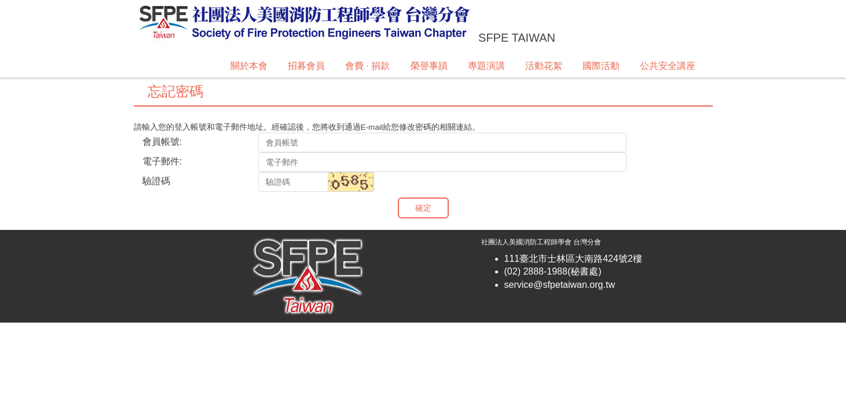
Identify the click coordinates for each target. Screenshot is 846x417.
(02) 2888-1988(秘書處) (553, 271)
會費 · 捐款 (367, 66)
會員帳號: (162, 142)
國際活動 (601, 66)
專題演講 (486, 66)
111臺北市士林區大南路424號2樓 (573, 259)
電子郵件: (162, 161)
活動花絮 (543, 66)
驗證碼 (156, 181)
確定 (423, 208)
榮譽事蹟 (429, 66)
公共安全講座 (667, 66)
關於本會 (249, 66)
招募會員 (306, 66)
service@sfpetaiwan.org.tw (559, 285)
